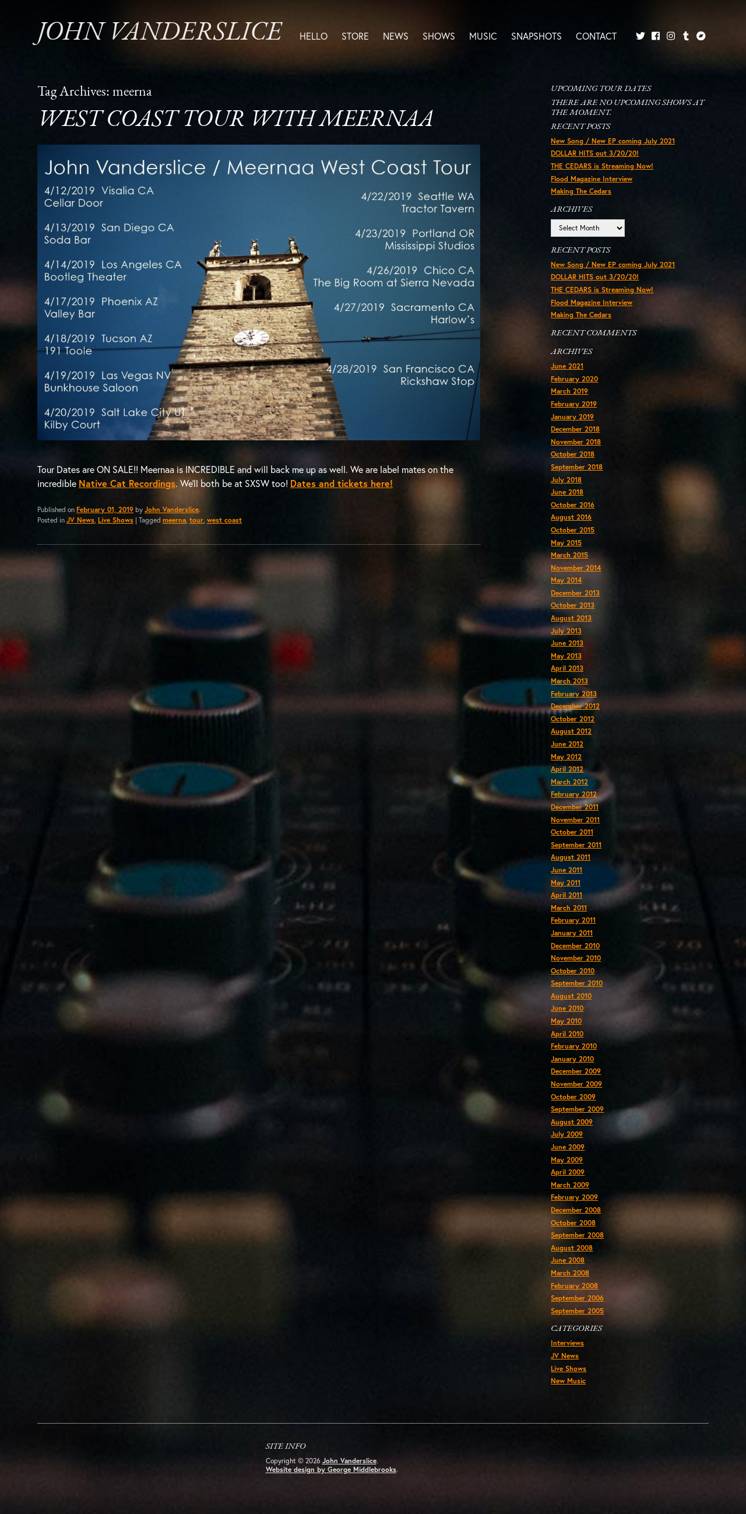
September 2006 (577, 1298)
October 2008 (573, 1222)
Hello (314, 36)
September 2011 (576, 844)
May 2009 (567, 1159)
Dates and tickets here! (341, 483)
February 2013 (574, 693)
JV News (80, 520)
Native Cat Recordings (127, 483)
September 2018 (577, 466)
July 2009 (567, 1134)
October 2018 (572, 454)
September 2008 (577, 1235)
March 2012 (569, 781)
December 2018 (575, 429)
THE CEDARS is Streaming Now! (602, 166)
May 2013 (566, 655)
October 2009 (573, 1096)
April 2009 (568, 1172)
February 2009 (574, 1197)
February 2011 (573, 920)
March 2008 (570, 1272)
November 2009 (576, 1084)
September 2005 (577, 1310)
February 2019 (574, 403)
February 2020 (574, 378)
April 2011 (566, 895)
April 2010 (567, 1033)
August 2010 (571, 995)
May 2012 (566, 756)
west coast (224, 520)
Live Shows (115, 520)
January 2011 (572, 932)
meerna (174, 520)
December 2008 (576, 1209)
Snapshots (536, 36)
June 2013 (567, 643)
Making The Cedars (581, 191)
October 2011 (572, 832)
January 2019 (572, 416)
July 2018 (566, 479)
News (396, 36)
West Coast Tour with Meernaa (235, 120)
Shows (439, 36)
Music (483, 36)
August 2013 (571, 618)
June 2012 (567, 744)
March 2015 (569, 555)
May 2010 (566, 1021)
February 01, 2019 (104, 509)
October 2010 (572, 970)
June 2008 (568, 1260)
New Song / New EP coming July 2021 (613, 140)
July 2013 (566, 630)
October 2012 (572, 718)
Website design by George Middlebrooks (331, 1469)
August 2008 (572, 1247)
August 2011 (570, 857)
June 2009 (568, 1146)
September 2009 (577, 1109)
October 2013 (572, 605)
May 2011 (565, 882)
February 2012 (574, 794)
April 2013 (567, 668)
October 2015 (572, 529)
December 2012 (575, 706)
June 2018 (567, 492)
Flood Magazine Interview (591, 178)
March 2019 (569, 391)
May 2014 (566, 580)
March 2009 (570, 1184)
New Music (568, 1380)
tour (196, 520)
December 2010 (575, 945)
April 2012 (567, 769)
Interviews (567, 1342)
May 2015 (566, 542)
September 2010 (577, 983)
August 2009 (572, 1121)
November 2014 (576, 567)
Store (355, 36)
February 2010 (574, 1046)
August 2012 (571, 731)
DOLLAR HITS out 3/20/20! (595, 153)
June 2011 (566, 869)
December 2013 (575, 592)
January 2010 (572, 1058)
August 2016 (571, 517)
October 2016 (572, 504)
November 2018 (576, 441)
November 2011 (575, 819)
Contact (596, 36)
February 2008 (574, 1285)
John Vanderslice (159, 33)
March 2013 (569, 681)
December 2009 (576, 1071)
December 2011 (575, 806)
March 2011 (569, 907)
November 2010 (576, 958)
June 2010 (567, 1008)
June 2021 (567, 366)
